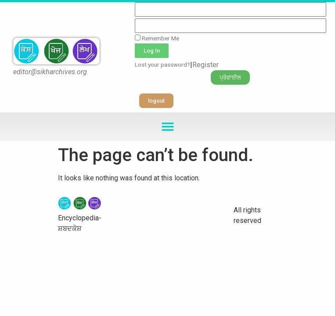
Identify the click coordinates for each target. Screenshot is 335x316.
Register (205, 65)
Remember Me (157, 38)
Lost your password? (162, 64)
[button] (230, 77)
